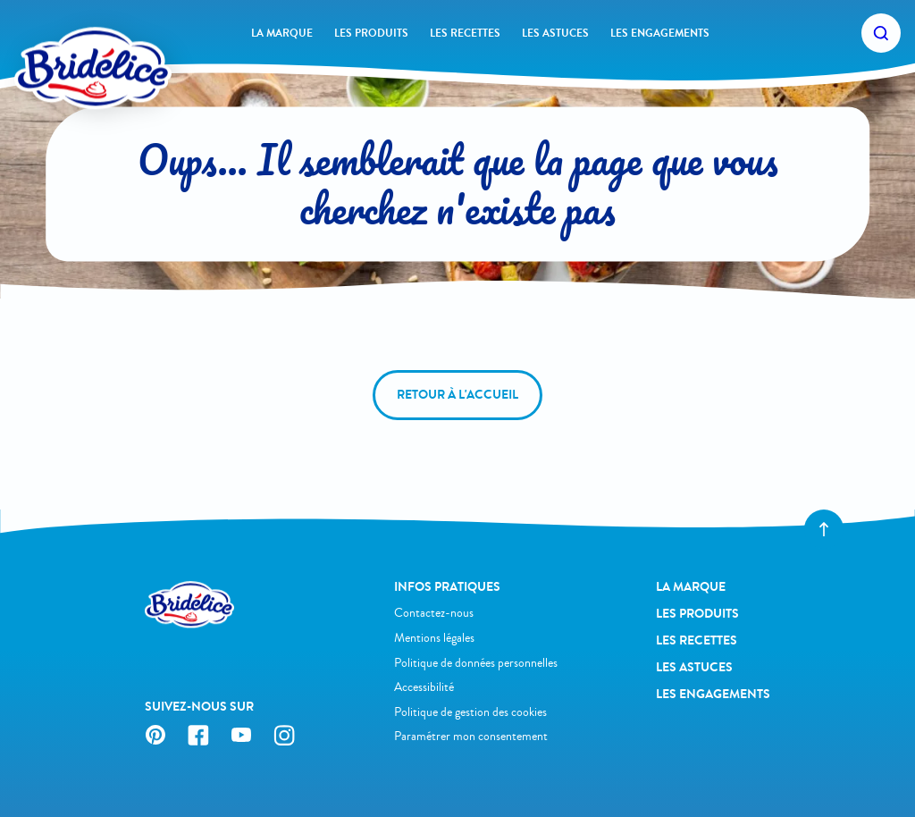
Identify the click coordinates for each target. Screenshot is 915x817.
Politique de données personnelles (476, 662)
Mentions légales (434, 637)
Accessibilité (424, 686)
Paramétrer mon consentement (471, 736)
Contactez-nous (434, 612)
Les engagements (659, 33)
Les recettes (465, 33)
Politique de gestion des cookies (470, 711)
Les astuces (555, 33)
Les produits (371, 33)
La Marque (282, 33)
